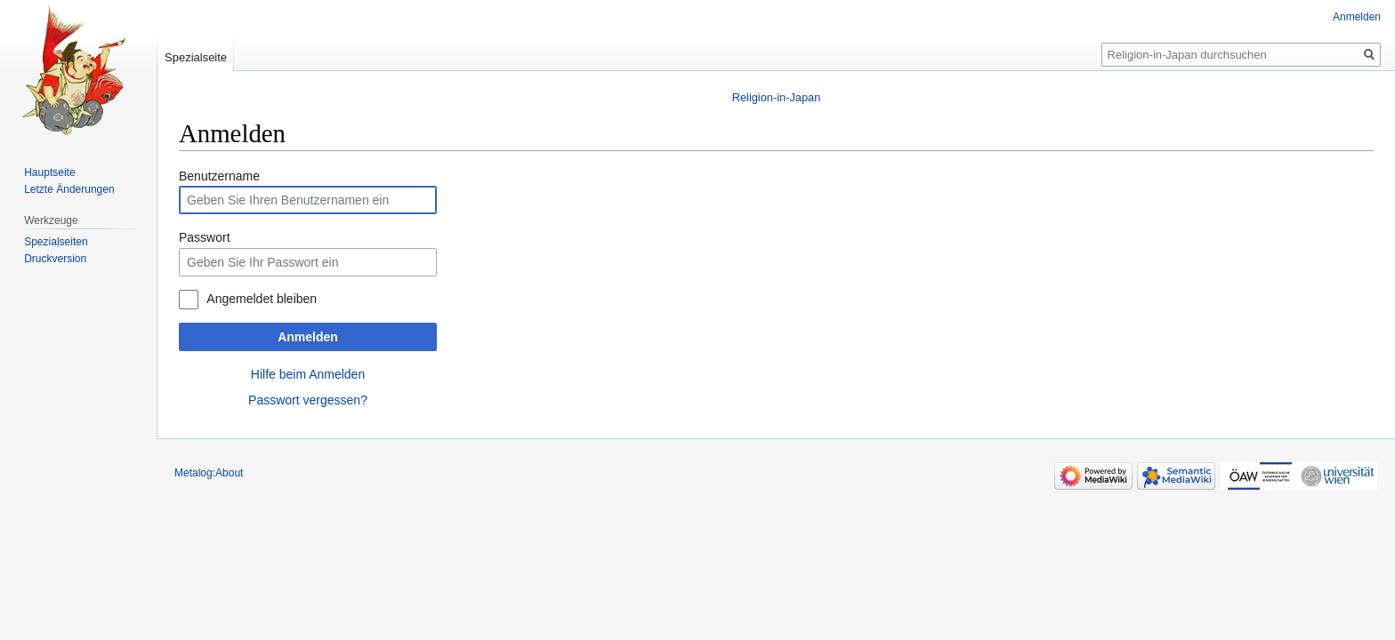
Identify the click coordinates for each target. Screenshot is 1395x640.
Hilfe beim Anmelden (308, 374)
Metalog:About (208, 473)
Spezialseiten (55, 242)
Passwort (204, 237)
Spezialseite (196, 57)
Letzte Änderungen (69, 189)
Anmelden (308, 337)
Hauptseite (49, 172)
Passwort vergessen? (307, 400)
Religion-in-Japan (776, 97)
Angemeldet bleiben (261, 299)
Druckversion (55, 258)
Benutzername (219, 176)
